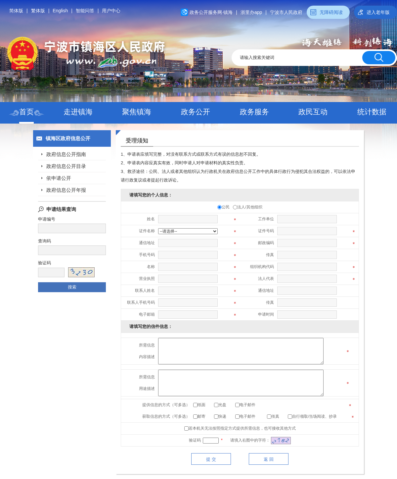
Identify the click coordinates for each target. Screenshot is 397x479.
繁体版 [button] (38, 10)
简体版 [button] (16, 10)
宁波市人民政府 (286, 12)
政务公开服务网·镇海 (211, 12)
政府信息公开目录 (66, 166)
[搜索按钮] (378, 57)
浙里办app (251, 12)
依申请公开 (58, 178)
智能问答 (85, 10)
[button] (375, 12)
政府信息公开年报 (66, 190)
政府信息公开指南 (66, 154)
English (60, 10)
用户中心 (111, 10)
